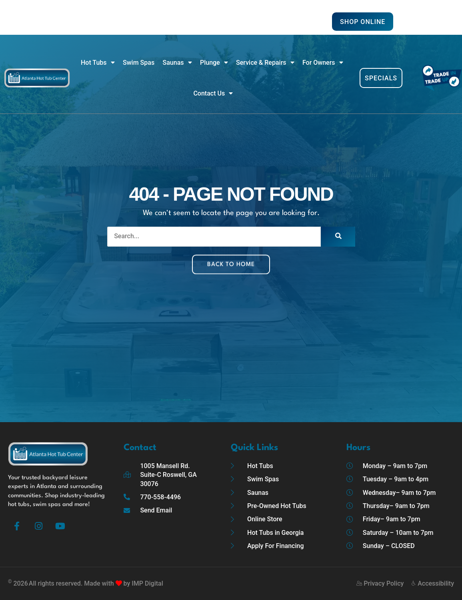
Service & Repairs (265, 63)
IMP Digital (147, 583)
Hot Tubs (98, 63)
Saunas (177, 63)
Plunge (214, 63)
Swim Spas (138, 62)
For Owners (322, 63)
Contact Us (213, 93)
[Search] (338, 237)
